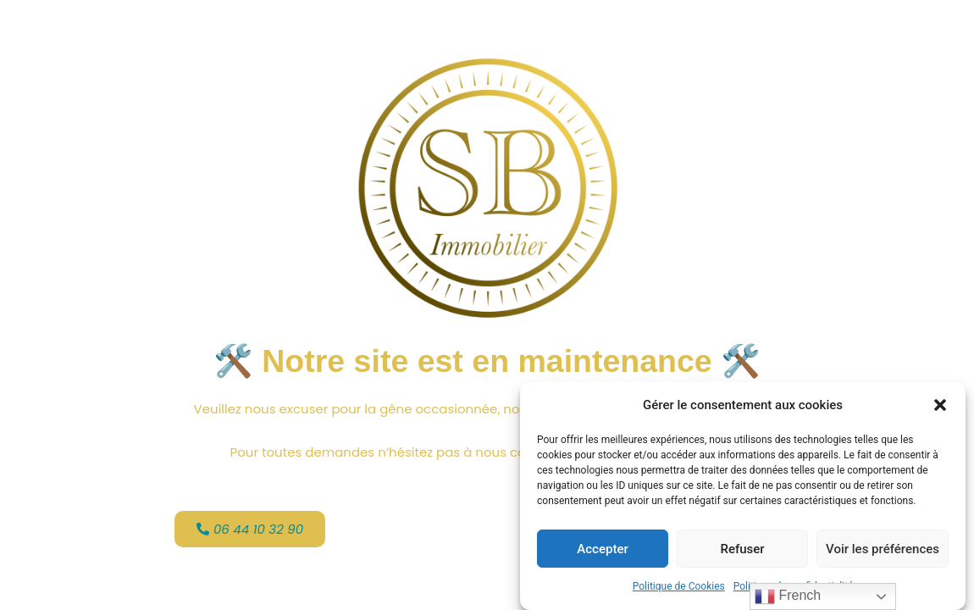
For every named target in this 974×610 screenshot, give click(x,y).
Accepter (602, 549)
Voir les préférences (882, 549)
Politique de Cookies (679, 588)
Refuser (742, 549)
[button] (940, 405)
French (788, 596)
